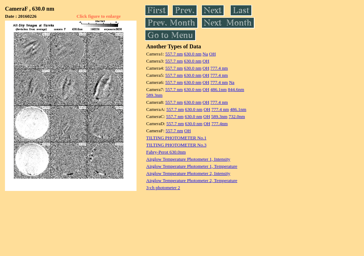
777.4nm (220, 123)
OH (212, 54)
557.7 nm (174, 54)
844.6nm (236, 89)
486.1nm (218, 89)
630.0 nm (192, 54)
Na (205, 54)
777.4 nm (219, 68)
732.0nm (237, 116)
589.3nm (154, 95)
